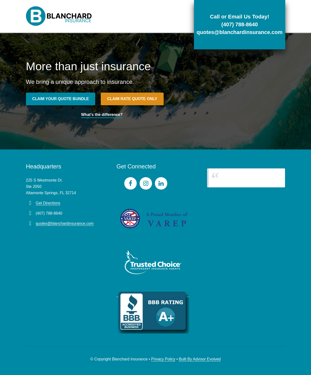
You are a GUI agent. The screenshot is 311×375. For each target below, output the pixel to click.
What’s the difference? (102, 115)
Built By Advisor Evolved (200, 359)
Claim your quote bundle (60, 99)
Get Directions (48, 203)
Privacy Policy (163, 359)
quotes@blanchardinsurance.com (240, 32)
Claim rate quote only (132, 99)
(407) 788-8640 (239, 24)
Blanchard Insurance (233, 178)
